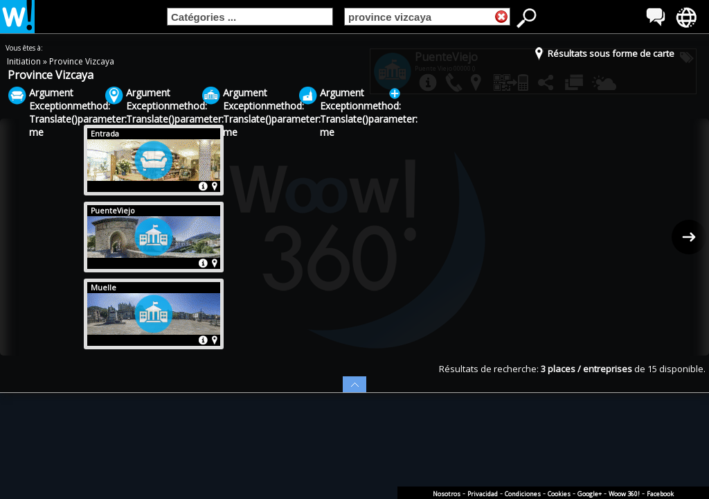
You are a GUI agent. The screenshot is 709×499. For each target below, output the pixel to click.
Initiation (25, 61)
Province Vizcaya (81, 61)
